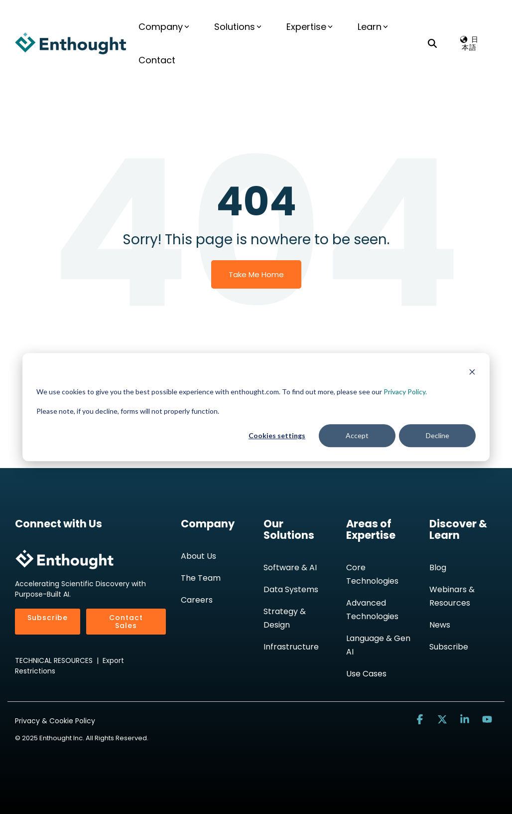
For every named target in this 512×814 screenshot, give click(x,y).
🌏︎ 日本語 (469, 43)
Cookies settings (277, 435)
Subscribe (47, 618)
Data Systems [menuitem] (290, 589)
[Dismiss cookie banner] (472, 373)
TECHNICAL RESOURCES (54, 660)
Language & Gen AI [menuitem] (379, 645)
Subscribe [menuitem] (448, 646)
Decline (437, 435)
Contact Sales (126, 622)
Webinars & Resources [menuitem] (453, 596)
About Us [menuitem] (198, 556)
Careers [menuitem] (197, 600)
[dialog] (256, 407)
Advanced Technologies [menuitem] (372, 609)
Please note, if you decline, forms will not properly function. (127, 411)
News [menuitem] (439, 625)
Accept (357, 435)
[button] (421, 719)
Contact (156, 60)
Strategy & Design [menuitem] (285, 618)
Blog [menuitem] (437, 567)
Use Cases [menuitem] (366, 673)
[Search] (432, 43)
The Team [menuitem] (201, 578)
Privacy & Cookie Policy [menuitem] (55, 721)
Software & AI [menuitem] (290, 567)
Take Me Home (256, 274)
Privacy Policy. (405, 391)
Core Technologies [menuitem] (372, 574)
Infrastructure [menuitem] (291, 646)
